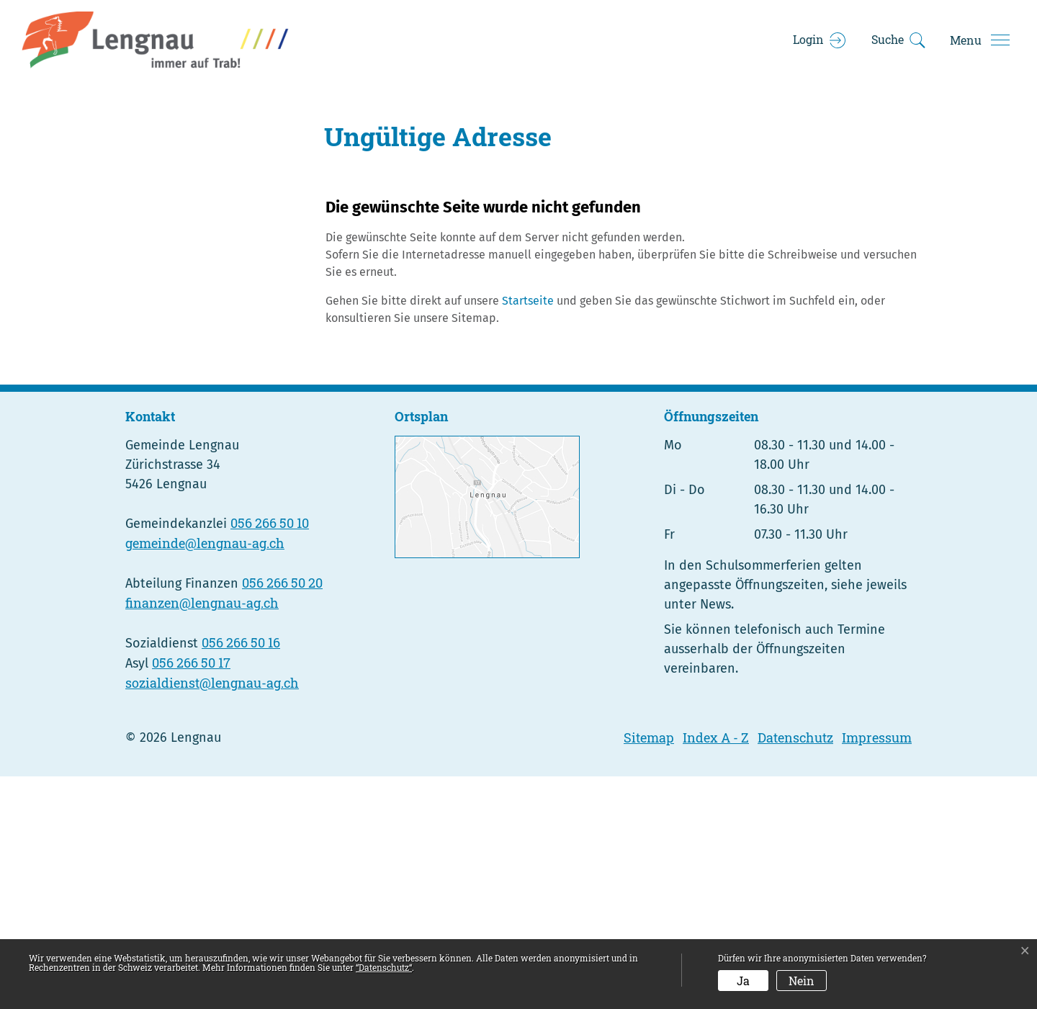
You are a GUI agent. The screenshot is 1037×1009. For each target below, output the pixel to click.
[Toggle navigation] (979, 40)
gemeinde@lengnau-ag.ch (204, 775)
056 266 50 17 (191, 895)
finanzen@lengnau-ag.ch (202, 835)
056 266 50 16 (241, 875)
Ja (743, 980)
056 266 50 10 (269, 755)
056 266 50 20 (282, 815)
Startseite (528, 532)
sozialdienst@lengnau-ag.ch (212, 915)
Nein (801, 980)
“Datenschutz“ (384, 967)
